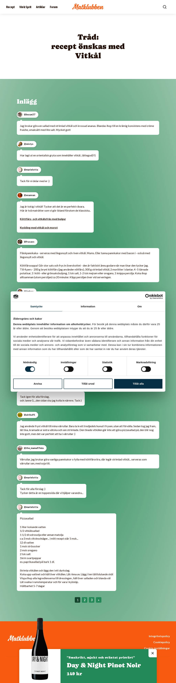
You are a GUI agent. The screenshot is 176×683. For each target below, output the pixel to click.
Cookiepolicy (161, 642)
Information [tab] (88, 306)
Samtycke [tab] (36, 306)
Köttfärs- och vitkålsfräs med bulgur (43, 218)
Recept (10, 7)
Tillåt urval (88, 383)
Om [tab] (139, 306)
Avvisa (38, 383)
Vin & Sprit (25, 7)
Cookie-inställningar (157, 648)
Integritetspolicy (159, 636)
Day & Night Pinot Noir (104, 665)
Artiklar (40, 7)
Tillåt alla (138, 383)
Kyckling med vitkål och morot (39, 227)
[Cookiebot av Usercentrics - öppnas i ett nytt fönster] (148, 296)
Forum (54, 7)
